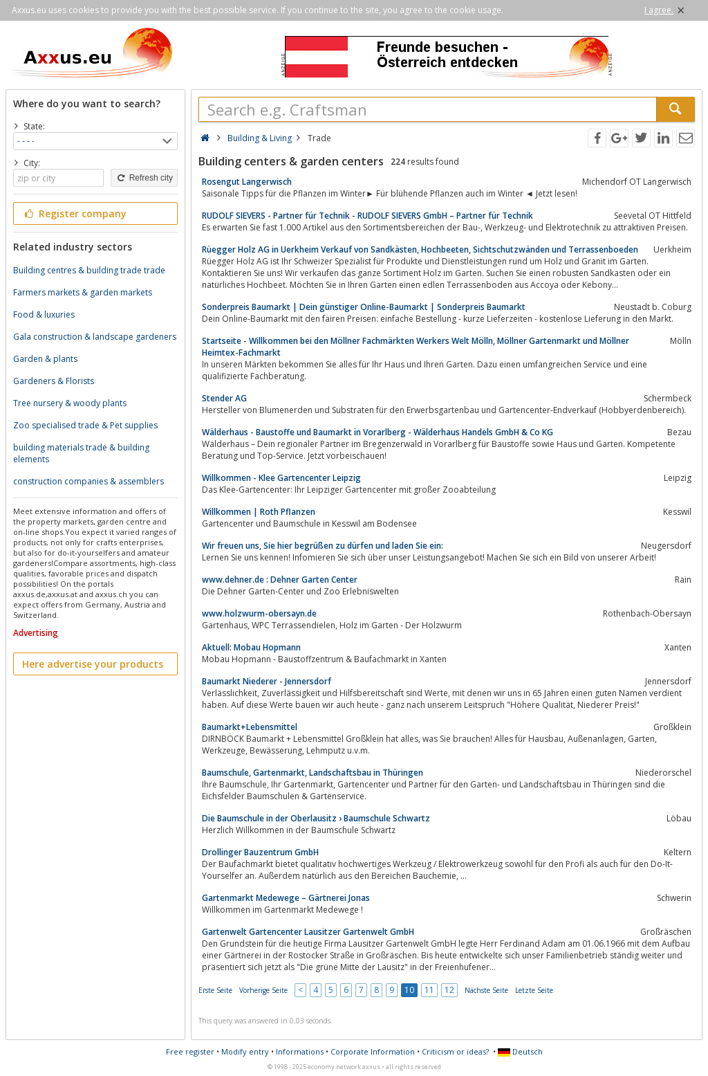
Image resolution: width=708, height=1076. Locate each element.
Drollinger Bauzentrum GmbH (260, 852)
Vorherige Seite (263, 990)
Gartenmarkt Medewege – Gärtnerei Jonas (286, 898)
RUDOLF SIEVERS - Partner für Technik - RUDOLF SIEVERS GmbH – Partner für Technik (367, 215)
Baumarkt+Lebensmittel (249, 727)
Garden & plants (45, 359)
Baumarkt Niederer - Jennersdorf (266, 681)
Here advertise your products (92, 664)
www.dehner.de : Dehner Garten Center (279, 579)
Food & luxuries (44, 314)
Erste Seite (215, 990)
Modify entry (245, 1051)
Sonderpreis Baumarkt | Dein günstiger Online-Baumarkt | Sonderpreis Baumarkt (363, 307)
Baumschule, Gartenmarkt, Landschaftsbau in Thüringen (312, 772)
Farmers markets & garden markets (82, 292)
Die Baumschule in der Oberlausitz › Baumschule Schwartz (316, 818)
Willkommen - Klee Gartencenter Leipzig (281, 478)
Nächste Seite (486, 990)
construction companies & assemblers (88, 481)
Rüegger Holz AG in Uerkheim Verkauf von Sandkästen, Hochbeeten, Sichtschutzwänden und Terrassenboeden (420, 249)
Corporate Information (372, 1051)
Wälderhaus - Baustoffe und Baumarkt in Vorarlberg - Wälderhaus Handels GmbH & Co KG (377, 432)
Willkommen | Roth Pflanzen (258, 512)
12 (449, 990)
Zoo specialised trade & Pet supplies (85, 425)
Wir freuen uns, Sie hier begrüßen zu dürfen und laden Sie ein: (322, 545)
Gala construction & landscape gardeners (94, 337)
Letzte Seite (534, 990)
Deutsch (520, 1051)
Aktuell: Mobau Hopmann (251, 647)
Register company (74, 213)
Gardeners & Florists (53, 381)
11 (429, 990)
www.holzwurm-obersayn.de (259, 613)
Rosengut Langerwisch (247, 182)
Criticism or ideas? (455, 1051)
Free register (190, 1051)
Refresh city (144, 178)
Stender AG (224, 398)
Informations (300, 1051)
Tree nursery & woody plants (70, 403)
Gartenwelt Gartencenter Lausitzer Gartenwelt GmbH (308, 932)
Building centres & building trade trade (89, 270)
